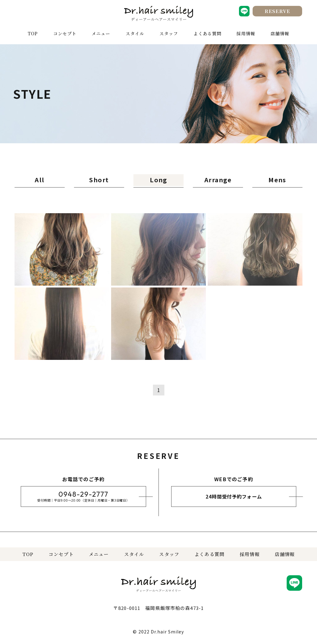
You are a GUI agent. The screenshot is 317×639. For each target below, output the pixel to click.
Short (99, 179)
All (40, 179)
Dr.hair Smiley (167, 630)
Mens (277, 179)
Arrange (218, 179)
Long (158, 179)
